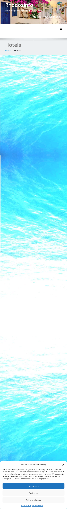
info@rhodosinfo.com (49, 16)
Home (8, 50)
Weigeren (33, 493)
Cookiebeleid (26, 506)
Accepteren (34, 486)
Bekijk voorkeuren (33, 500)
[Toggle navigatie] (61, 29)
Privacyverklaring (38, 506)
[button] (63, 464)
